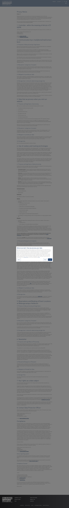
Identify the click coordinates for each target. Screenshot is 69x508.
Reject (45, 259)
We (17, 249)
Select (19, 259)
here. (39, 257)
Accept (50, 259)
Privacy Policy (26, 257)
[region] (34, 254)
